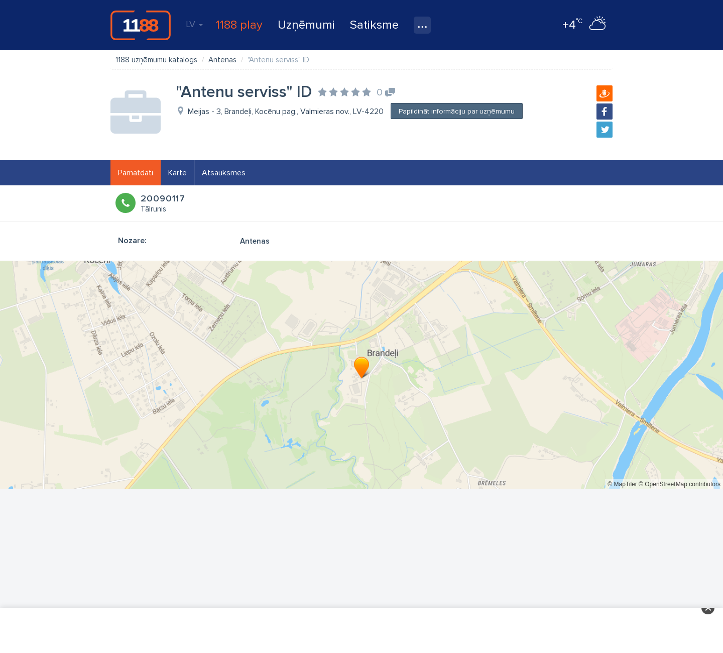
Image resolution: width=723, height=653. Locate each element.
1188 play (239, 25)
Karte (177, 173)
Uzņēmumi (306, 25)
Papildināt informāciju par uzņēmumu (457, 111)
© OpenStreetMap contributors (679, 484)
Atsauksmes (224, 173)
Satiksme (374, 25)
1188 (140, 25)
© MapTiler (622, 484)
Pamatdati (135, 173)
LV (194, 24)
